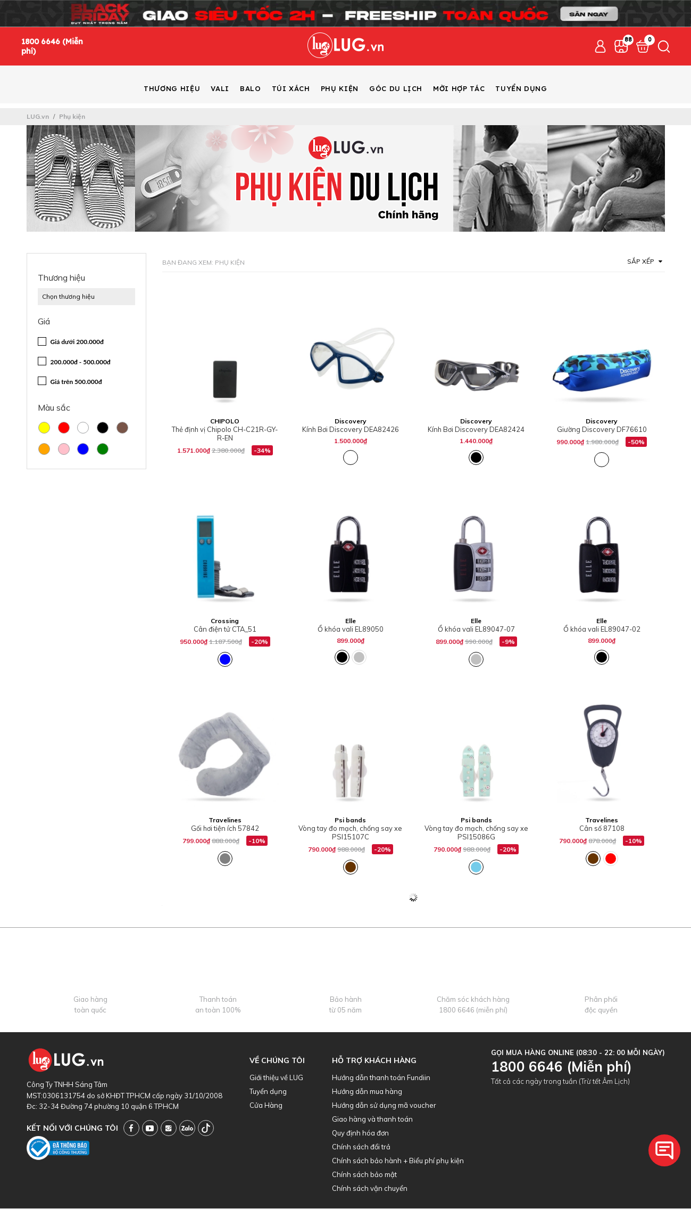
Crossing (225, 621)
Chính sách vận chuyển (369, 1189)
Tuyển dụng (268, 1092)
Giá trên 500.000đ (76, 382)
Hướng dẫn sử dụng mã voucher (384, 1105)
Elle (350, 621)
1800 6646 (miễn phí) (473, 1010)
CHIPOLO (224, 422)
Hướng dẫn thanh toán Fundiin (381, 1078)
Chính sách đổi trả (361, 1147)
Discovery (351, 422)
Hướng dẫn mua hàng (367, 1092)
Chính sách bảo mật (364, 1175)
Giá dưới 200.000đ (77, 342)
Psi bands (350, 820)
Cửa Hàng (265, 1105)
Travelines (225, 820)
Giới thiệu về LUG (276, 1078)
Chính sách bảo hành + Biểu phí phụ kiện (398, 1161)
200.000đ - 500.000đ (81, 362)
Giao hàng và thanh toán (372, 1119)
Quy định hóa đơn (360, 1133)
